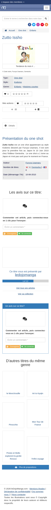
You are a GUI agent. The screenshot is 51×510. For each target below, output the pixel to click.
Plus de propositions (27, 467)
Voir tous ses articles (25, 288)
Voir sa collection (25, 294)
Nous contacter (19, 494)
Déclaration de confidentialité (17, 491)
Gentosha (36, 167)
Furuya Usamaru (33, 163)
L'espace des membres (12, 2)
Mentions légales (37, 489)
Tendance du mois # (25, 66)
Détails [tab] (11, 125)
